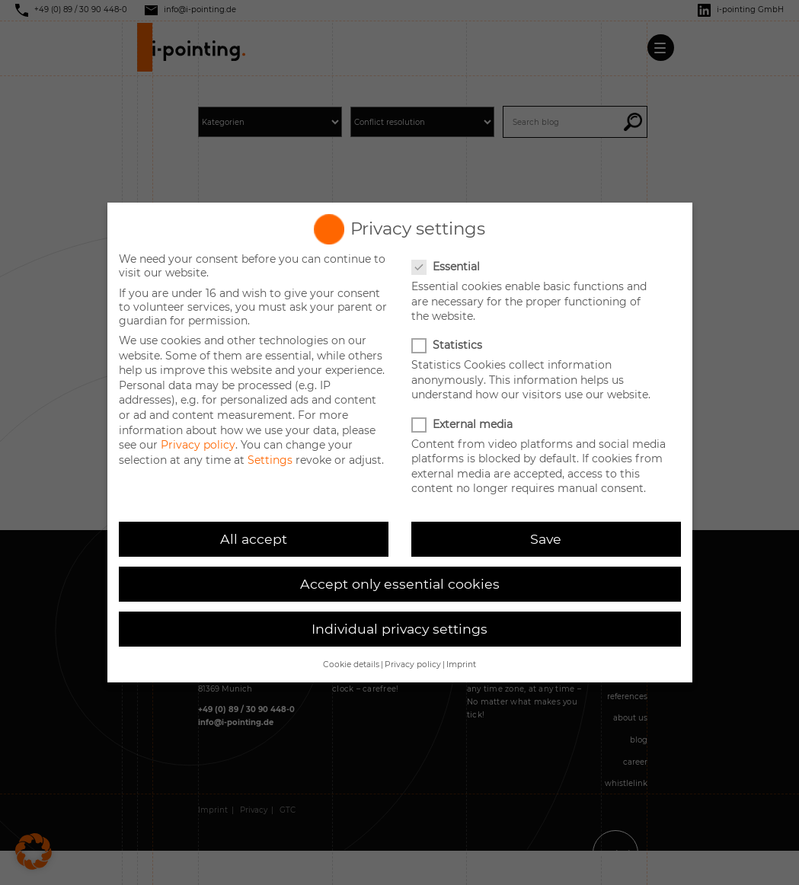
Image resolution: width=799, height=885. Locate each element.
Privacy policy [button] (413, 664)
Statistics (448, 345)
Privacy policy (198, 445)
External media (463, 424)
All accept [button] (253, 539)
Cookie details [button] (351, 664)
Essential (447, 266)
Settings (270, 460)
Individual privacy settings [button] (399, 629)
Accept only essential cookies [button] (400, 584)
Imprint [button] (461, 664)
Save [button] (545, 539)
